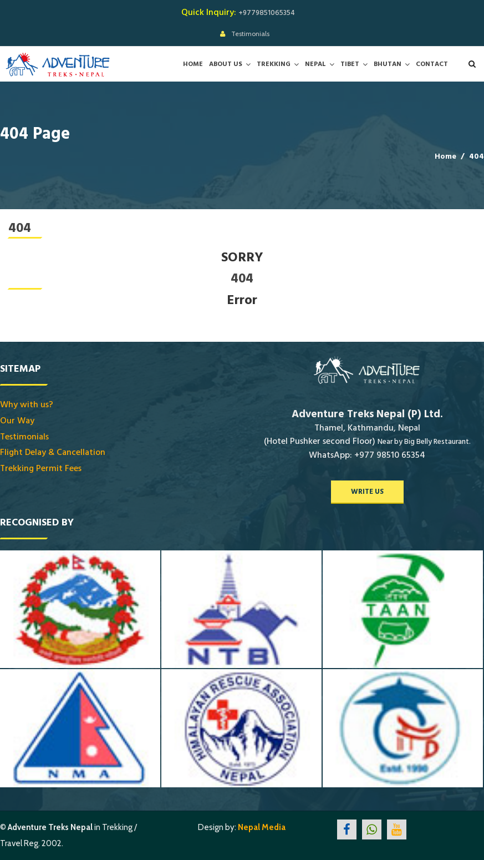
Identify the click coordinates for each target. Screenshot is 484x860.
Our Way (17, 420)
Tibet (349, 64)
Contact (432, 64)
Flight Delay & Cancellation (52, 452)
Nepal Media (262, 827)
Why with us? (26, 404)
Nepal (315, 64)
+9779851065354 (266, 13)
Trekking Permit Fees (40, 468)
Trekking (274, 64)
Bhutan (387, 64)
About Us (225, 64)
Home (193, 64)
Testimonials (250, 33)
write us (367, 492)
